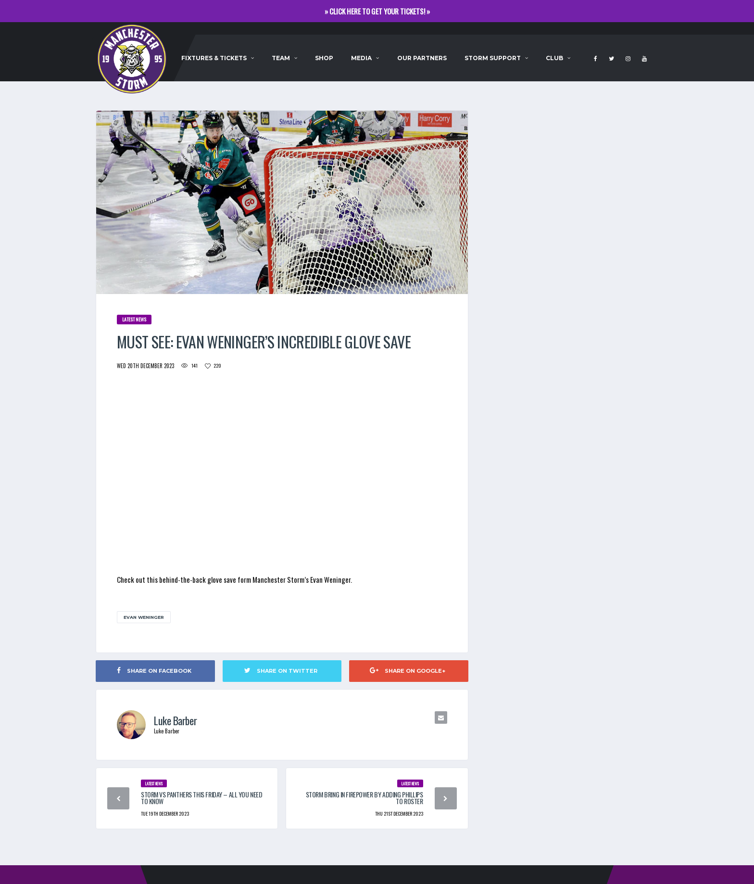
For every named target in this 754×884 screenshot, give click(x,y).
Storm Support (493, 58)
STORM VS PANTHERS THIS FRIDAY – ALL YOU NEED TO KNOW (202, 797)
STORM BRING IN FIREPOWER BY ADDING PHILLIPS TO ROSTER (364, 797)
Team (281, 58)
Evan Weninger (144, 617)
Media (361, 58)
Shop (324, 58)
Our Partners (422, 58)
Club (554, 58)
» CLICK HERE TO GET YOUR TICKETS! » (377, 11)
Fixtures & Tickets (214, 58)
